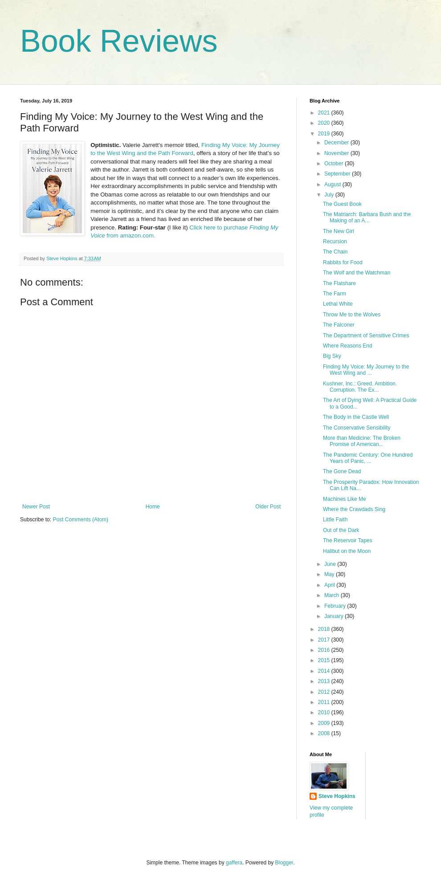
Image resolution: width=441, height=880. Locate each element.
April (330, 585)
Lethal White (338, 304)
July (329, 195)
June (330, 564)
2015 (324, 660)
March (332, 595)
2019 (324, 134)
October (334, 163)
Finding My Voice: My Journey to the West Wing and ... (366, 370)
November (337, 153)
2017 (324, 640)
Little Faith (335, 519)
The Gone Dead (342, 471)
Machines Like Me (344, 499)
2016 (324, 650)
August (333, 184)
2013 (324, 681)
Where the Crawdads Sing (354, 509)
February (335, 606)
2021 (324, 113)
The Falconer (339, 325)
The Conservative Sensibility (356, 428)
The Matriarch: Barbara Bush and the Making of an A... (367, 217)
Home (153, 506)
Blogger (284, 863)
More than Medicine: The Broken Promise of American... (361, 441)
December (337, 142)
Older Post (268, 506)
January (334, 616)
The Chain (335, 252)
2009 (324, 723)
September (338, 174)
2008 (324, 733)
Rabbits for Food (343, 262)
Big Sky (332, 356)
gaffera (234, 863)
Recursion (335, 241)
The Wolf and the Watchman (356, 273)
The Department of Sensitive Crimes (366, 335)
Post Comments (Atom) (80, 519)
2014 (324, 671)
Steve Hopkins (336, 796)
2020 (324, 123)
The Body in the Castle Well (356, 417)
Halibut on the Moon (347, 551)
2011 (324, 702)
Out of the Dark (341, 530)
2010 (324, 712)
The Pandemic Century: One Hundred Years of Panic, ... (367, 458)
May (330, 574)
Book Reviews (119, 41)
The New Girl (338, 231)
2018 (324, 629)
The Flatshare (339, 283)
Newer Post (36, 506)
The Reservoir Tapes (347, 540)
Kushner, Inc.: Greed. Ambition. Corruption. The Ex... (360, 387)
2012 (324, 692)
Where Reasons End (347, 346)
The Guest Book (342, 204)
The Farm (334, 294)
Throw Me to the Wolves (351, 314)
